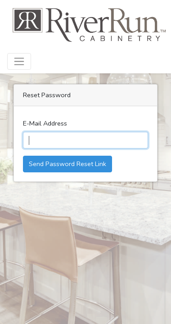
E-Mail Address (45, 123)
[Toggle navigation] (19, 61)
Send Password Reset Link (67, 163)
